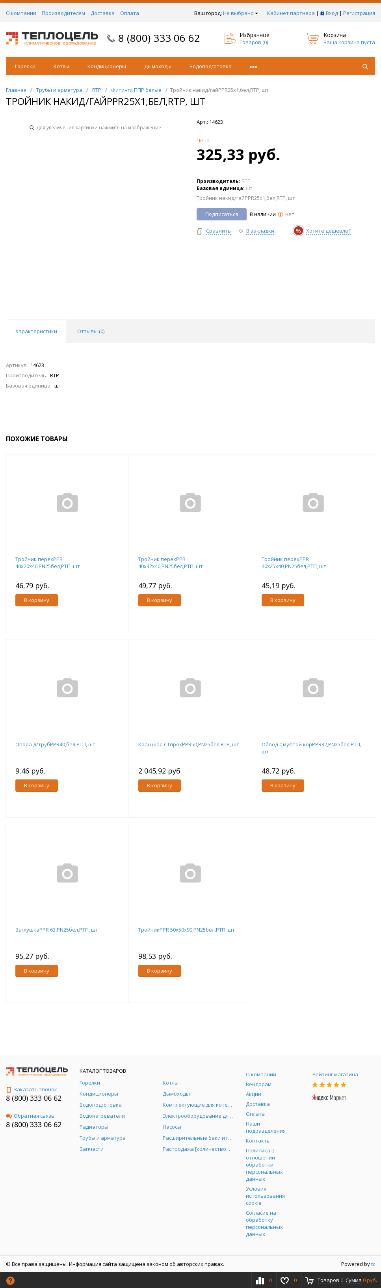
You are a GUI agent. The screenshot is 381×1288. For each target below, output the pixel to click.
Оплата (129, 13)
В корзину (36, 600)
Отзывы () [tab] (90, 331)
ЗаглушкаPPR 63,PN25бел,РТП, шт (56, 929)
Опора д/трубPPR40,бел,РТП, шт (55, 744)
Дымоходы (157, 66)
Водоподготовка (211, 66)
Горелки (25, 66)
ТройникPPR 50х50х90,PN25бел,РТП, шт (186, 929)
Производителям (63, 13)
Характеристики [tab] (36, 331)
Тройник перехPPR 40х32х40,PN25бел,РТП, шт (170, 562)
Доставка (103, 13)
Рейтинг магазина (335, 1074)
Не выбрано (240, 13)
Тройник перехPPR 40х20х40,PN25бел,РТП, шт (47, 562)
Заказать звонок (31, 1089)
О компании (21, 13)
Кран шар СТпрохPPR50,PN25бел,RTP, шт (188, 744)
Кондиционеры (106, 66)
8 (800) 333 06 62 (159, 38)
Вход (332, 13)
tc (373, 1263)
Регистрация (359, 13)
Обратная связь (30, 1115)
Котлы (61, 66)
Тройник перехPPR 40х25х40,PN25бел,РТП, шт (294, 562)
